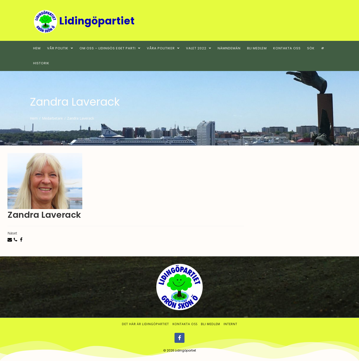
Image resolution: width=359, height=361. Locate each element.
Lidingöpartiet (185, 351)
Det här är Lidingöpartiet (145, 324)
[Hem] (34, 118)
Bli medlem (210, 324)
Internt (230, 324)
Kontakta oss (185, 324)
